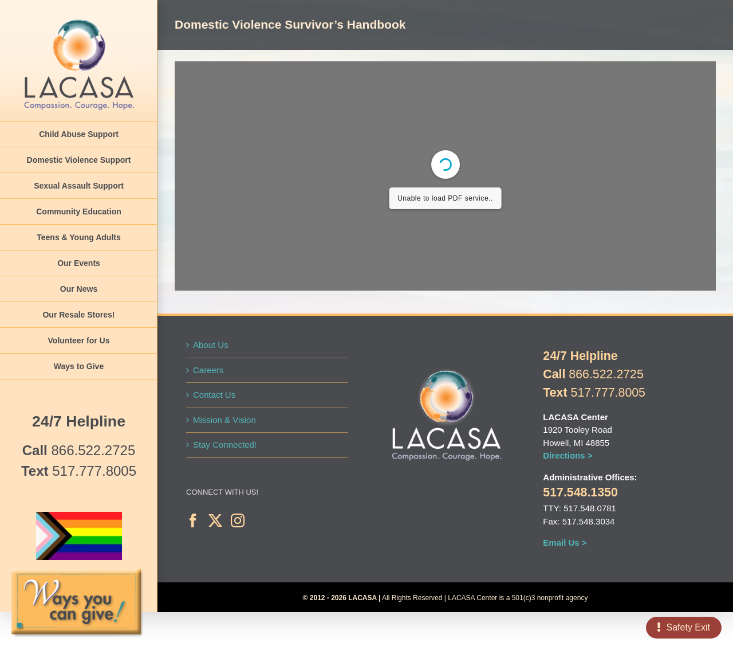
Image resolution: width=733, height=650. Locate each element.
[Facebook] (193, 520)
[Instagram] (238, 520)
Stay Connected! (225, 444)
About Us (210, 345)
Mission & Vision (224, 420)
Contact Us (214, 395)
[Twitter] (215, 520)
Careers (208, 370)
